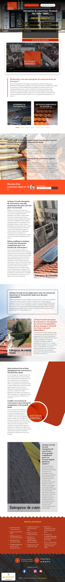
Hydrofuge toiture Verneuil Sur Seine (15, 541)
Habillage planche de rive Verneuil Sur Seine (16, 536)
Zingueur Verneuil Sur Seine (16, 532)
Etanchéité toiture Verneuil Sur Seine (15, 528)
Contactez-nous (47, 5)
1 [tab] (17, 127)
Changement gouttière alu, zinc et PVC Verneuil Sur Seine (16, 546)
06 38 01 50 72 (45, 562)
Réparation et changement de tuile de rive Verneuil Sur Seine (49, 529)
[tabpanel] (19, 113)
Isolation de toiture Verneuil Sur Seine (32, 533)
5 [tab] (38, 127)
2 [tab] (22, 127)
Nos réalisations (31, 5)
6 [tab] (43, 127)
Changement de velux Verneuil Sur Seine (33, 545)
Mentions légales (42, 578)
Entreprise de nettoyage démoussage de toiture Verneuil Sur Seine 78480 (50, 537)
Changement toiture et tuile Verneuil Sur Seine (33, 528)
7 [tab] (48, 127)
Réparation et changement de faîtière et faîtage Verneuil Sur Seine (32, 539)
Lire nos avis (8, 579)
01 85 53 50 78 (45, 559)
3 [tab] (27, 127)
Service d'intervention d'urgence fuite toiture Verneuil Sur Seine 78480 (50, 545)
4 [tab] (32, 127)
